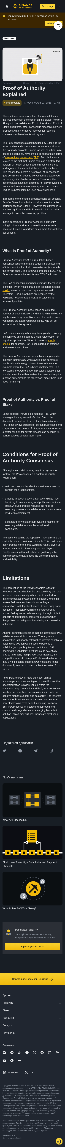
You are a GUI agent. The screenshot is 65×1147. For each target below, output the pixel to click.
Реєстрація (47, 6)
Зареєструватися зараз (32, 946)
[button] (60, 6)
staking (7, 290)
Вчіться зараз (54, 23)
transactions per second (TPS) (22, 157)
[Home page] (22, 6)
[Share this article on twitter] (4, 751)
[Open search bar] (35, 6)
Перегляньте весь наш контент (32, 979)
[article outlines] (58, 25)
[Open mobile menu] (59, 6)
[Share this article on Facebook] (20, 751)
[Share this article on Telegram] (36, 751)
